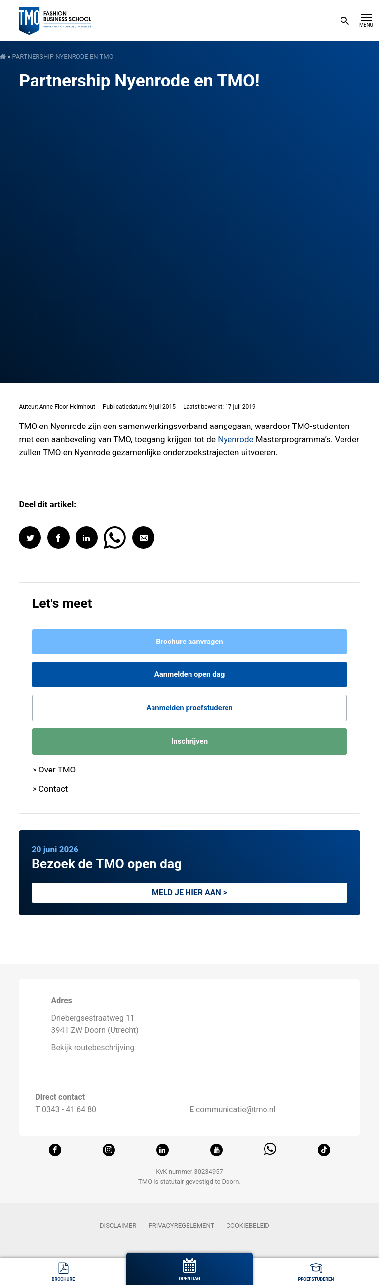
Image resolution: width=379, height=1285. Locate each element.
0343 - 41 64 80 (69, 1109)
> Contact (50, 789)
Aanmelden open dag (189, 674)
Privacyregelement (181, 1225)
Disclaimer (118, 1225)
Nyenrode (237, 439)
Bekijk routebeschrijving (92, 1047)
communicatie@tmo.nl (236, 1109)
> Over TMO (54, 769)
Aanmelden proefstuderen (189, 707)
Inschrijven (189, 741)
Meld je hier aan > (189, 892)
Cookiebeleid (248, 1225)
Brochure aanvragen (189, 641)
